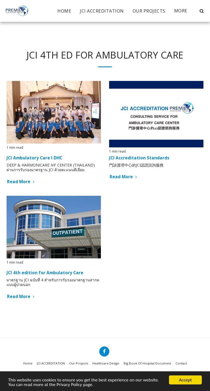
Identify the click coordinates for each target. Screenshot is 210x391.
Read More (21, 182)
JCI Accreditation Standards (139, 158)
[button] (201, 11)
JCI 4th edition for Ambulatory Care (45, 273)
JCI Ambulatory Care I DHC (34, 158)
